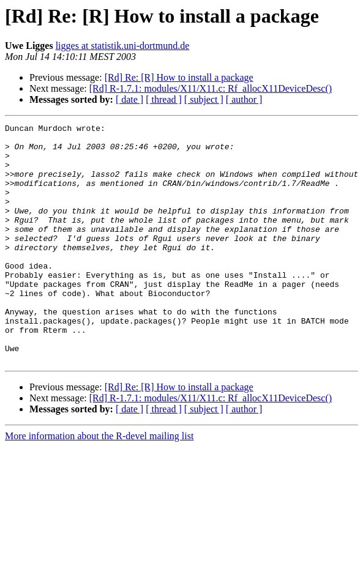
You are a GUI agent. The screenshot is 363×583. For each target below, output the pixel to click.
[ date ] (129, 99)
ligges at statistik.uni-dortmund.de (123, 45)
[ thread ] (164, 99)
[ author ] (244, 99)
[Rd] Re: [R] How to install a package (179, 77)
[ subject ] (203, 99)
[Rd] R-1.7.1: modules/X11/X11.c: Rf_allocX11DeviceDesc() (210, 88)
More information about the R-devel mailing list (99, 483)
